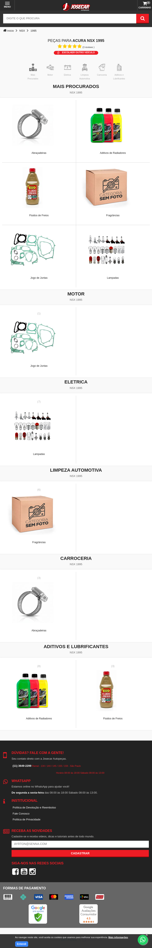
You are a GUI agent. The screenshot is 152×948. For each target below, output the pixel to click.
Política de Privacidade (26, 819)
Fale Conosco (21, 813)
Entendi (21, 944)
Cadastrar (80, 853)
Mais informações (118, 937)
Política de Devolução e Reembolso (34, 807)
